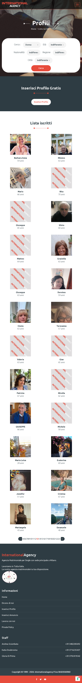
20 (53, 539)
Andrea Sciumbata (41, 644)
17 (46, 539)
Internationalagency (44, 672)
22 (57, 539)
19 (51, 539)
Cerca (41, 68)
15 (42, 539)
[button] (32, 45)
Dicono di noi (8, 603)
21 (55, 539)
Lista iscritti (43, 29)
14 (39, 539)
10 (31, 539)
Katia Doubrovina (41, 650)
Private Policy (8, 627)
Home (33, 29)
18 (48, 539)
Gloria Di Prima (41, 656)
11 (33, 539)
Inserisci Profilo (41, 102)
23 (59, 539)
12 (35, 539)
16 (44, 539)
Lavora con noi (8, 621)
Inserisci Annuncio (10, 615)
